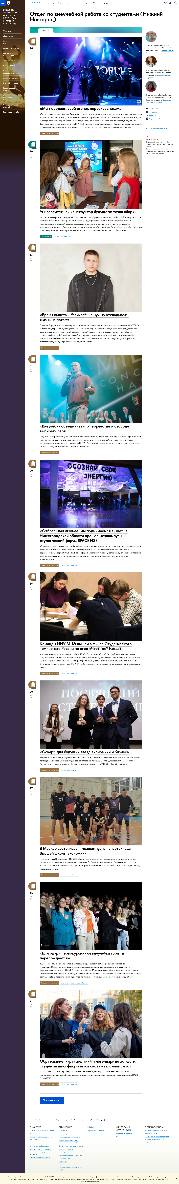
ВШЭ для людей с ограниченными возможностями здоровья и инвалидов (42, 1151)
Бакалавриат (63, 1131)
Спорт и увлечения (11, 78)
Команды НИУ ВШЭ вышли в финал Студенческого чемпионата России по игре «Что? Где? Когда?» (86, 646)
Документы (8, 36)
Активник (152, 115)
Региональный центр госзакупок (70, 1155)
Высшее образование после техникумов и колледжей (69, 1141)
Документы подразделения (157, 128)
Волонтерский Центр (9, 89)
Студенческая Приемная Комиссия (9, 97)
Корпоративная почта (124, 1134)
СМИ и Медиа (9, 65)
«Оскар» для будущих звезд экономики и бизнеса (84, 752)
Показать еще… (52, 1100)
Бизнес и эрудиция (11, 48)
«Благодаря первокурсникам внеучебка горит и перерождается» (82, 955)
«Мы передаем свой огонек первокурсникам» (81, 108)
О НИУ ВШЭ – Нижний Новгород (42, 1131)
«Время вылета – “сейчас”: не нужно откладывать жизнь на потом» (84, 317)
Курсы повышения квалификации (71, 1146)
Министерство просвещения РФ (157, 1136)
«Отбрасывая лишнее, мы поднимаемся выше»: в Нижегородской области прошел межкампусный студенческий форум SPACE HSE (84, 535)
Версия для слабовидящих (39, 1146)
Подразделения (35, 1143)
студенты (64, 983)
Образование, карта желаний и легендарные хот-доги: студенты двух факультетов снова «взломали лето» (88, 1063)
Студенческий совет (157, 119)
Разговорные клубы (11, 112)
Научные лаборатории (96, 1131)
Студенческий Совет (9, 42)
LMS (117, 1137)
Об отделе (7, 31)
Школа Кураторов (10, 83)
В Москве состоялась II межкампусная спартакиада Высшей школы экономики (85, 851)
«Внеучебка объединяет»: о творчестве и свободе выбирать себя (84, 428)
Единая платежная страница (40, 1157)
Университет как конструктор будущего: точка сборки (88, 211)
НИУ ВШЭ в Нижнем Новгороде (41, 1120)
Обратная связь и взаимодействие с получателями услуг (70, 1167)
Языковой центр (64, 1158)
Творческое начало (11, 61)
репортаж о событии (62, 236)
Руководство (34, 1134)
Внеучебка (153, 112)
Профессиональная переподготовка (66, 1150)
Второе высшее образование (69, 1137)
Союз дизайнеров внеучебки (10, 106)
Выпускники (63, 1161)
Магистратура (64, 1134)
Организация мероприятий (8, 54)
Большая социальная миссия (11, 72)
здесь (136, 1177)
